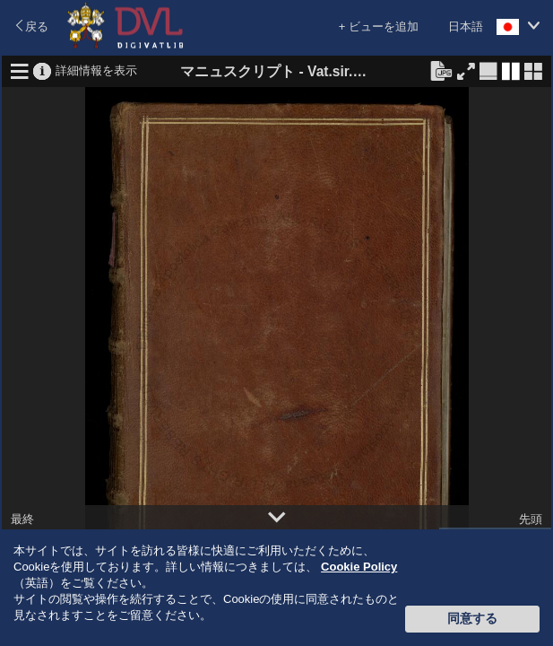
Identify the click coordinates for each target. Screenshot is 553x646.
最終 (22, 519)
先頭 (530, 519)
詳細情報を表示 (96, 69)
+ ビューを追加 (379, 26)
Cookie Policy (359, 566)
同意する (472, 618)
